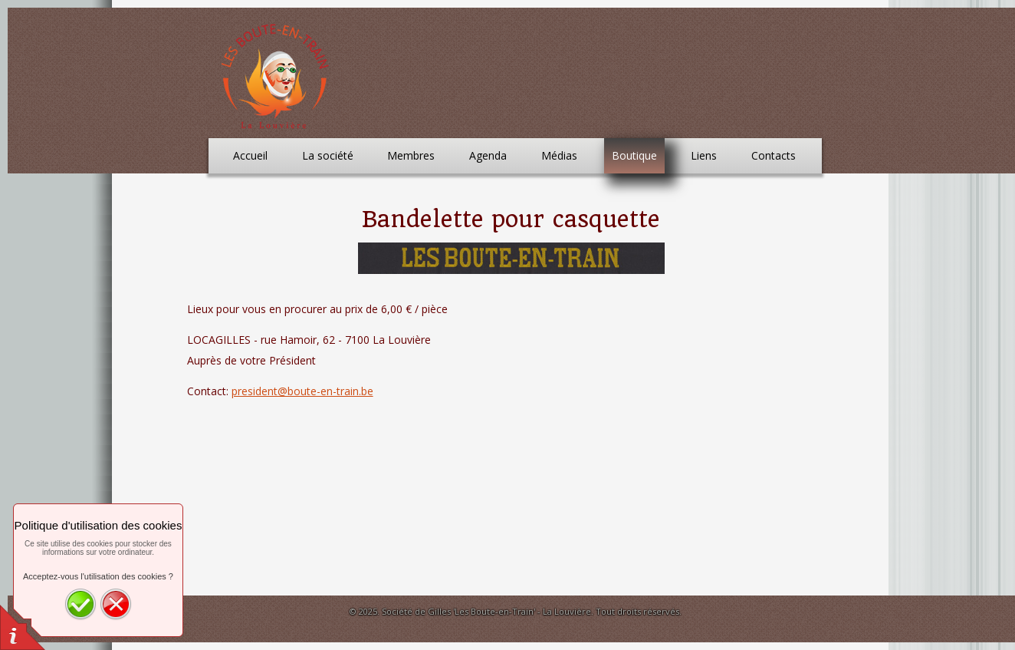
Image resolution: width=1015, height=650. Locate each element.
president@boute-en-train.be (302, 391)
